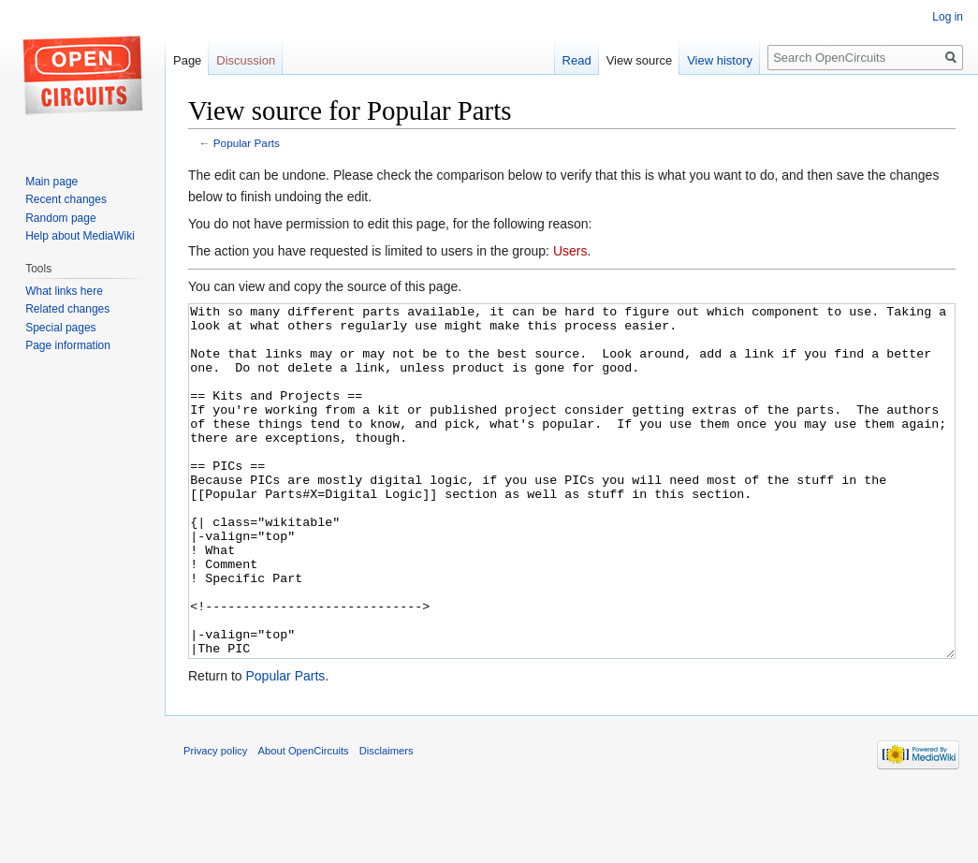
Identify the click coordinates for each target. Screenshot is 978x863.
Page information (67, 345)
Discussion (245, 60)
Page (187, 60)
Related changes (67, 308)
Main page (51, 181)
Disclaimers (386, 820)
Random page (60, 218)
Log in (947, 16)
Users (570, 250)
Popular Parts (246, 143)
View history (719, 60)
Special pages (60, 327)
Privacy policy (215, 820)
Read (576, 60)
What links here (64, 291)
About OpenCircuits (303, 820)
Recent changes (66, 199)
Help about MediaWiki (80, 235)
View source (639, 60)
